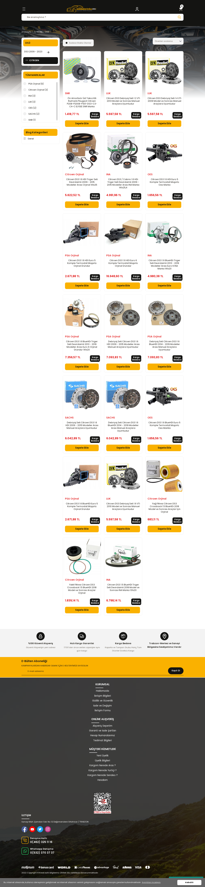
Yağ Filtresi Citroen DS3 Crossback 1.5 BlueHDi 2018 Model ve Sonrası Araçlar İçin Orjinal (164, 507)
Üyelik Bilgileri (102, 760)
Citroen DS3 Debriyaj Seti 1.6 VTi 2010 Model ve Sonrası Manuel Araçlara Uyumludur (123, 506)
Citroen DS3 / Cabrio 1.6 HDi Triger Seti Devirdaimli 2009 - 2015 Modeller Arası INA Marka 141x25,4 (123, 183)
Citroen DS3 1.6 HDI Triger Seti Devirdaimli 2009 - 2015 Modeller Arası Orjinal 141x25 (82, 182)
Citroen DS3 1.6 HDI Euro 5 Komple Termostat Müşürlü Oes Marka (164, 182)
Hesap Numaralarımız (102, 735)
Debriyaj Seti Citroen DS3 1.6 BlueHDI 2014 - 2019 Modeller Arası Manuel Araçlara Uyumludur (164, 345)
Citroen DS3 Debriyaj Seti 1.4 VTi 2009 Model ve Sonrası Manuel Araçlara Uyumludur (164, 101)
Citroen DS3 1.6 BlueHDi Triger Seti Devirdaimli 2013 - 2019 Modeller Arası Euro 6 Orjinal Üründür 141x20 (82, 345)
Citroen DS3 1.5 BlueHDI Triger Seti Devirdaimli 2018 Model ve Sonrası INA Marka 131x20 (123, 587)
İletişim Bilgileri (102, 695)
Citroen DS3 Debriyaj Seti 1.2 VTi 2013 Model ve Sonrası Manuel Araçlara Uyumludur (123, 101)
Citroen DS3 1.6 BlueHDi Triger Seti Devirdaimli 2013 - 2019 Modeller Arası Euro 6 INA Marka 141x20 (164, 264)
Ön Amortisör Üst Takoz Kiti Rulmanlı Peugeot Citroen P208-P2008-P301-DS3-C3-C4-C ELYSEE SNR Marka (82, 102)
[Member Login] (137, 9)
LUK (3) (31, 101)
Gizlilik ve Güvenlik (102, 700)
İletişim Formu (103, 710)
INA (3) (31, 95)
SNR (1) (32, 119)
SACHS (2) (33, 113)
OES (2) (32, 107)
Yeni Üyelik (103, 755)
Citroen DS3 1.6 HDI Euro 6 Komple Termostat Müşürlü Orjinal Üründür (123, 263)
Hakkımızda (102, 690)
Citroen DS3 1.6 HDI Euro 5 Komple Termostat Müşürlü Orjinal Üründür (81, 263)
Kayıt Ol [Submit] (176, 670)
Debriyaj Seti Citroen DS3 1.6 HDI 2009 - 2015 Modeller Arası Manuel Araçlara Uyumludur (123, 344)
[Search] (102, 17)
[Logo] (81, 9)
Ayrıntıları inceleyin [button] (151, 882)
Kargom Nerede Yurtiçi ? (103, 770)
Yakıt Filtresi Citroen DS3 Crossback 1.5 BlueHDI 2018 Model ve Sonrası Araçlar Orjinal (81, 588)
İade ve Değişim (102, 705)
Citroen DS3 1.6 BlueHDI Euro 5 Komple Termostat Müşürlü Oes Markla (164, 425)
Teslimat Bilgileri (102, 740)
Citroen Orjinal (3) (38, 89)
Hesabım (103, 780)
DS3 (47, 31)
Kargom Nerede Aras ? (102, 765)
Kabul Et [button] (189, 882)
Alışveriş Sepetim (102, 725)
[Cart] (181, 9)
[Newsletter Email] (102, 671)
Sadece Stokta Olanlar (80, 42)
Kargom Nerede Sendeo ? (103, 775)
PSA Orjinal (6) (36, 83)
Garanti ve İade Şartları (102, 730)
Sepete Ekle (82, 123)
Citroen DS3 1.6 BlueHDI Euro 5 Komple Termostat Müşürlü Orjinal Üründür (82, 506)
